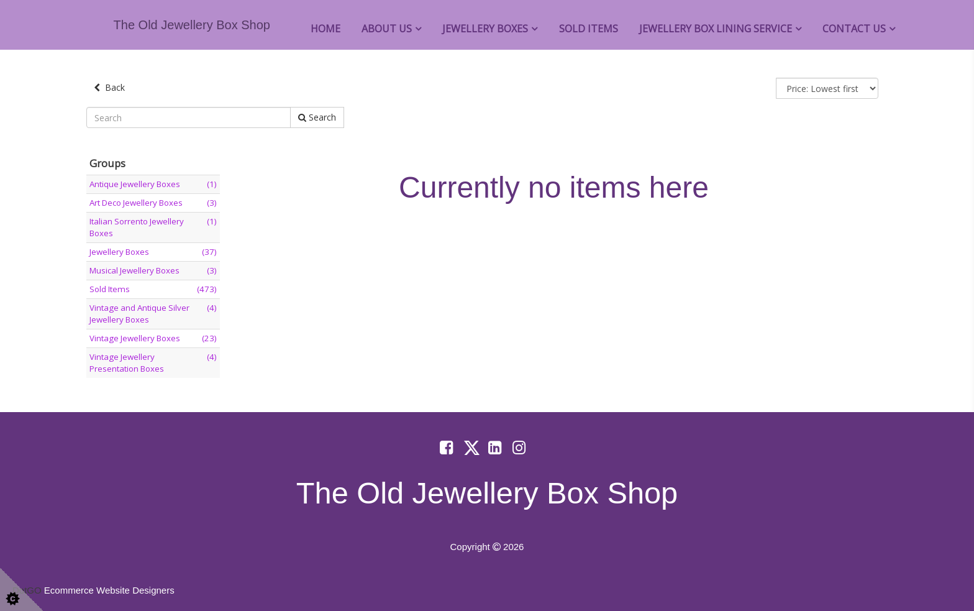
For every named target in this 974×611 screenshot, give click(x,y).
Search (317, 117)
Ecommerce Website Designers (109, 590)
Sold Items (588, 28)
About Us (387, 28)
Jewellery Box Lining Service (715, 28)
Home (325, 28)
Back (109, 87)
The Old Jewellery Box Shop (192, 25)
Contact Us (854, 28)
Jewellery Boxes (485, 28)
